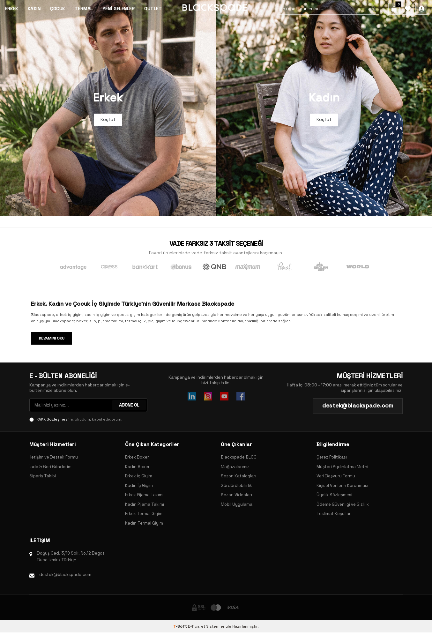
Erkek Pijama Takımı (144, 494)
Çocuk (57, 8)
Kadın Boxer (137, 466)
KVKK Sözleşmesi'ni (55, 419)
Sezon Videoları (236, 494)
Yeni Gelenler (118, 8)
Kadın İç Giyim (139, 485)
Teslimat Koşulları (334, 513)
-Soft (180, 626)
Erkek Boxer (137, 457)
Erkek (11, 8)
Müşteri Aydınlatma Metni (342, 466)
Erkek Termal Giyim (143, 513)
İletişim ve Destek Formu (53, 457)
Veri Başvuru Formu (336, 476)
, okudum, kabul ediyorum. (76, 419)
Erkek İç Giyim (138, 476)
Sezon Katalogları (238, 476)
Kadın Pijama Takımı (144, 504)
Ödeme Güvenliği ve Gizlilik (343, 504)
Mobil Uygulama (236, 504)
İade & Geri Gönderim (50, 466)
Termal (84, 8)
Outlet (153, 8)
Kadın (34, 8)
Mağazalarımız (235, 466)
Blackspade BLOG (239, 457)
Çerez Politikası (332, 457)
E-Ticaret (196, 626)
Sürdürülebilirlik (236, 485)
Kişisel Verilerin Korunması (342, 485)
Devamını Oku (51, 338)
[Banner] (108, 108)
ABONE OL (129, 405)
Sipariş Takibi (42, 476)
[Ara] (372, 9)
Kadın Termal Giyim (144, 523)
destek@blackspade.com (65, 574)
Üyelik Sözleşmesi (334, 494)
